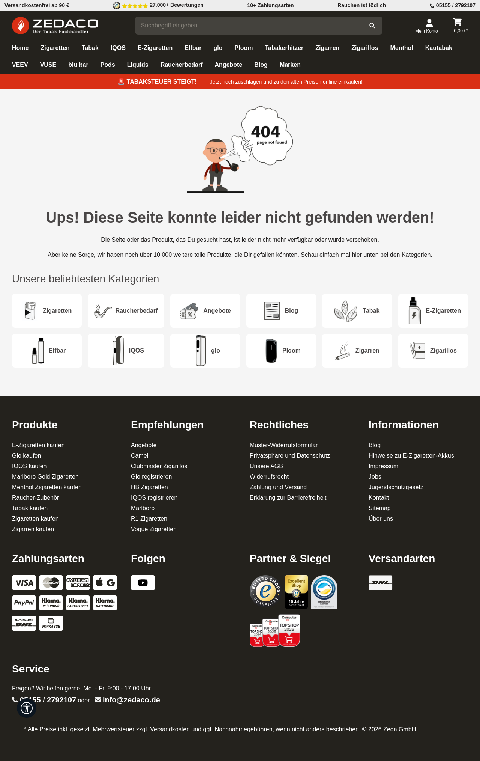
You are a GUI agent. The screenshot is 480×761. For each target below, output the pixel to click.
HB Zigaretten (149, 487)
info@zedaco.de (131, 700)
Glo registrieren (151, 476)
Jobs (375, 476)
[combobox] (249, 26)
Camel (139, 455)
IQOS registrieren (154, 497)
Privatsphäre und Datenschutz (290, 455)
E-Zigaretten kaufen (38, 445)
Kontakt (379, 497)
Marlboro (142, 508)
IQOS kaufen (29, 466)
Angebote (144, 445)
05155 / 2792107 (48, 700)
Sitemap (380, 508)
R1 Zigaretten (149, 518)
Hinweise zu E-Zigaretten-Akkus (411, 455)
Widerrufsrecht (269, 476)
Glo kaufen (26, 455)
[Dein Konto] (429, 26)
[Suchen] (372, 26)
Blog (375, 445)
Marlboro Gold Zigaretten (45, 476)
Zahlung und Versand (278, 487)
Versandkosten (170, 729)
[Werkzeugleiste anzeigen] (26, 708)
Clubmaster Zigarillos (159, 466)
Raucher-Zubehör (35, 497)
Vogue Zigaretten (154, 529)
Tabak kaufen (30, 508)
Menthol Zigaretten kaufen (47, 487)
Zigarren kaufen (33, 529)
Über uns (381, 518)
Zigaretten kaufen (35, 518)
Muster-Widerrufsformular (284, 445)
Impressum (383, 466)
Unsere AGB (266, 466)
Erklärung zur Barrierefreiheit (288, 497)
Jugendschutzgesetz (396, 487)
